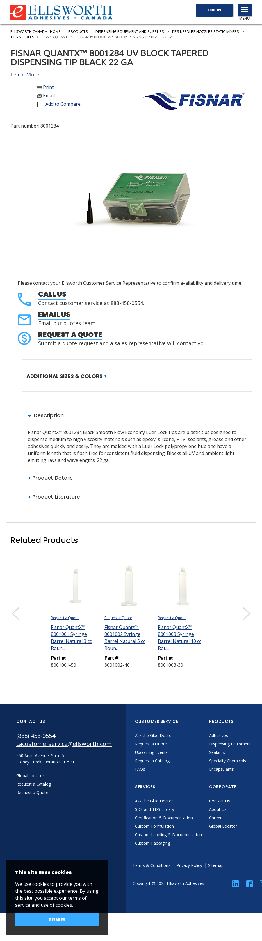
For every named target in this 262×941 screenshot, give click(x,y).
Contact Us (219, 801)
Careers (216, 817)
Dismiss (57, 919)
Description (46, 415)
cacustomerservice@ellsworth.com (64, 744)
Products (78, 31)
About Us (218, 809)
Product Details (50, 477)
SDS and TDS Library (154, 809)
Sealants (217, 752)
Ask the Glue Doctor (154, 735)
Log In (214, 10)
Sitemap (216, 865)
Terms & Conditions (151, 865)
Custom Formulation (154, 826)
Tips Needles (22, 37)
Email (46, 95)
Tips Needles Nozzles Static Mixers (205, 31)
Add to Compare (63, 104)
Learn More (24, 74)
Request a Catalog (152, 760)
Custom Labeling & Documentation (168, 834)
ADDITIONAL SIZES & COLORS (66, 376)
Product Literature (54, 496)
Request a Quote (70, 334)
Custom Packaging (152, 843)
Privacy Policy (189, 865)
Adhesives (218, 735)
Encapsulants (221, 769)
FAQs (140, 769)
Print (45, 87)
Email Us (54, 314)
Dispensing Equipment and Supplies (129, 31)
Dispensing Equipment (230, 744)
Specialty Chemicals (227, 760)
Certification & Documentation (164, 817)
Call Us (52, 294)
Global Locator (223, 826)
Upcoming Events (151, 752)
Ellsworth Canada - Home (35, 31)
